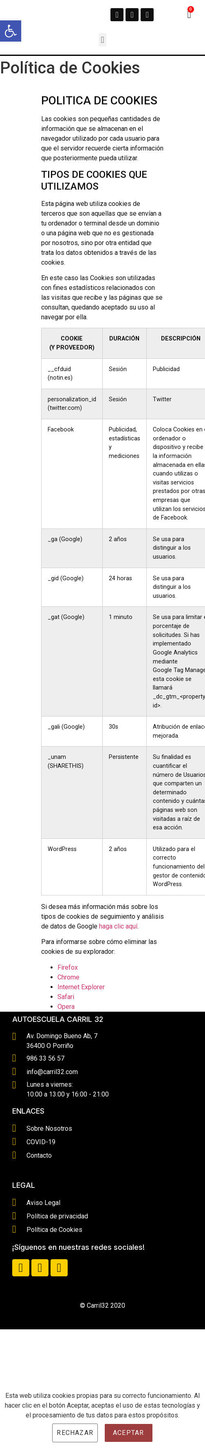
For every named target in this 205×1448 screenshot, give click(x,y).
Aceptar (128, 1433)
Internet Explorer (81, 987)
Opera (66, 1006)
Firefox (67, 967)
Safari (65, 997)
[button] (102, 39)
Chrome (68, 977)
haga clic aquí (118, 926)
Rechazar (75, 1433)
